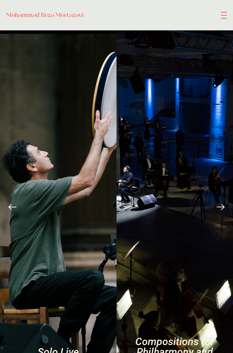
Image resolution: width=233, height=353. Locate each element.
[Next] (220, 207)
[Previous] (12, 207)
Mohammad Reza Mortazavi (44, 15)
